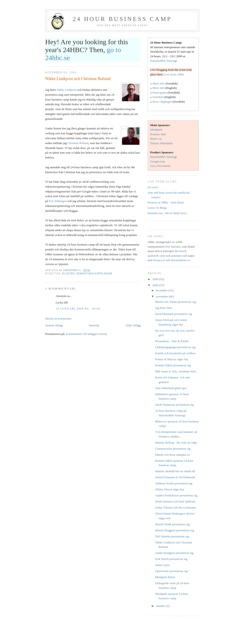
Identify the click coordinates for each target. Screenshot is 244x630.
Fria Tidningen (58, 201)
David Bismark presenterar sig (173, 314)
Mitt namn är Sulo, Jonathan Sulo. (176, 371)
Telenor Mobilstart (161, 143)
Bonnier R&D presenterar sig (173, 365)
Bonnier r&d (158, 134)
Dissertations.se (180, 260)
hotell (182, 251)
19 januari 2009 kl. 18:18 (78, 308)
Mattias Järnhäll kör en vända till (175, 471)
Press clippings (161, 101)
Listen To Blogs (157, 207)
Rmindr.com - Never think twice (167, 213)
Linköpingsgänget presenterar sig (175, 347)
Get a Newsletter (160, 166)
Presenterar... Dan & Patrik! (172, 341)
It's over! (153, 187)
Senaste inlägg (54, 325)
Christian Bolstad (77, 143)
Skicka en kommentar (58, 318)
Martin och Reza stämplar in (172, 454)
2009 (155, 279)
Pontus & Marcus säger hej (171, 359)
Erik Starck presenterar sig (171, 559)
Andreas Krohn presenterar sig (173, 483)
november (162, 296)
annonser (176, 255)
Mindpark (156, 129)
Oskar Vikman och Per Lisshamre (175, 507)
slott (162, 255)
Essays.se (159, 260)
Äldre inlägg (133, 325)
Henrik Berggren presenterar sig (174, 530)
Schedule (158, 97)
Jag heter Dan (163, 308)
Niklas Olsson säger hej (169, 489)
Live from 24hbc (174, 74)
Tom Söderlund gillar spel (170, 388)
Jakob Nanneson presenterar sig (174, 404)
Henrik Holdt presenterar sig (172, 524)
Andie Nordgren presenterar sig (174, 553)
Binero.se (156, 138)
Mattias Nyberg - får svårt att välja (176, 442)
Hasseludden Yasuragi (163, 60)
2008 (155, 285)
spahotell (153, 255)
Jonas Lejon (162, 565)
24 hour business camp (122, 19)
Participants (159, 92)
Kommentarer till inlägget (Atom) (86, 334)
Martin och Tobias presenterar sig (175, 301)
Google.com (157, 161)
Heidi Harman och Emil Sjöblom (175, 501)
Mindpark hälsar (165, 577)
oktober (161, 606)
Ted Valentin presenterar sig (172, 536)
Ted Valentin (172, 246)
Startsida (94, 325)
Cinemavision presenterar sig (172, 448)
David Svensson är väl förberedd (175, 477)
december (162, 290)
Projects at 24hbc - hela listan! (166, 202)
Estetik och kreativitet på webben (175, 353)
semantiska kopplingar (94, 273)
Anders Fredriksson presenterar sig (176, 495)
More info (158, 83)
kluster (68, 273)
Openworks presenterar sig (171, 571)
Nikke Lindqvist (67, 89)
